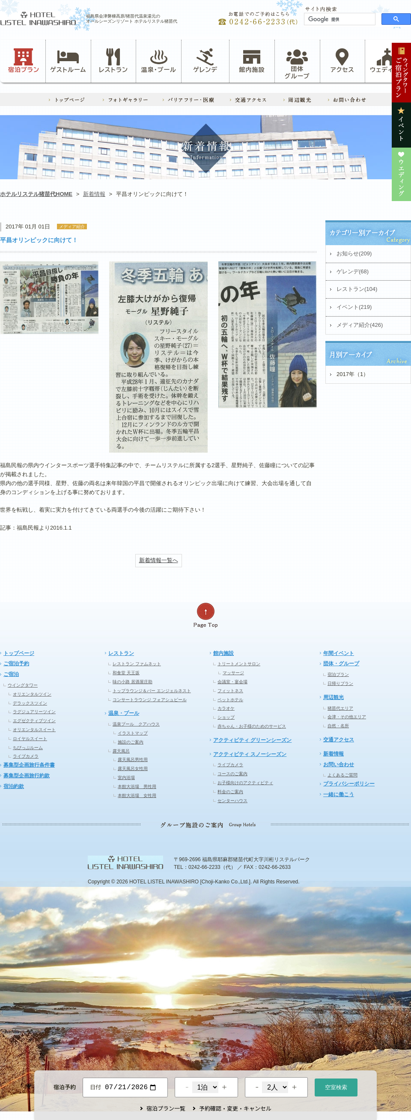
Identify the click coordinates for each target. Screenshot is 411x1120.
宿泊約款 (13, 786)
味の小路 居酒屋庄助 (132, 681)
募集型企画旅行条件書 (29, 765)
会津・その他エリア (347, 716)
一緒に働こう (338, 794)
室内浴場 (126, 777)
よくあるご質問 (342, 775)
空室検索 (336, 1086)
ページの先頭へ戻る (205, 615)
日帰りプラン (340, 683)
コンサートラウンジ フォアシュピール (150, 699)
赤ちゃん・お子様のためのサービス (251, 726)
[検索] (338, 19)
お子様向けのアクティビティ (245, 782)
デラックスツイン (30, 703)
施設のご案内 (130, 742)
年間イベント (338, 653)
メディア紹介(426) (360, 325)
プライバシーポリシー (349, 784)
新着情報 (94, 194)
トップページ (18, 653)
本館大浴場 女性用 (137, 795)
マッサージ (233, 672)
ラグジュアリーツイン (34, 711)
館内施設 (252, 60)
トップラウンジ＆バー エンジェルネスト (152, 690)
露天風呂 (121, 751)
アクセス (342, 60)
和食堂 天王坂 (126, 672)
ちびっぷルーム (28, 747)
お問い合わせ (338, 764)
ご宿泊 (11, 674)
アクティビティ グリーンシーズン (252, 740)
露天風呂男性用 (133, 759)
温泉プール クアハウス (136, 724)
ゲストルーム (68, 60)
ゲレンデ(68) (353, 271)
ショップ (226, 717)
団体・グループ (341, 664)
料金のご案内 (230, 791)
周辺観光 (333, 697)
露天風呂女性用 (133, 768)
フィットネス (230, 690)
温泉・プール (158, 60)
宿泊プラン (23, 60)
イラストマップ (133, 733)
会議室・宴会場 (232, 681)
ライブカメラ (26, 756)
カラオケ (226, 708)
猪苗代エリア (340, 708)
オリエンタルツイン (32, 694)
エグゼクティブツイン (34, 720)
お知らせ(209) (354, 253)
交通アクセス (338, 740)
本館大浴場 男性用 (137, 786)
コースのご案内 (232, 773)
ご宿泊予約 (16, 664)
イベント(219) (354, 307)
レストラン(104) (357, 289)
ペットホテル (230, 699)
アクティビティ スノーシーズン (249, 754)
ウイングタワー (23, 685)
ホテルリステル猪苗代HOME (36, 194)
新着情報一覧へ (158, 560)
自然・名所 (338, 725)
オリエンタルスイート (34, 729)
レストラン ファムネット (137, 663)
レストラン (113, 60)
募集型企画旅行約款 (26, 776)
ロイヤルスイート (30, 738)
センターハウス (232, 800)
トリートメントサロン (238, 663)
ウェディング (387, 60)
